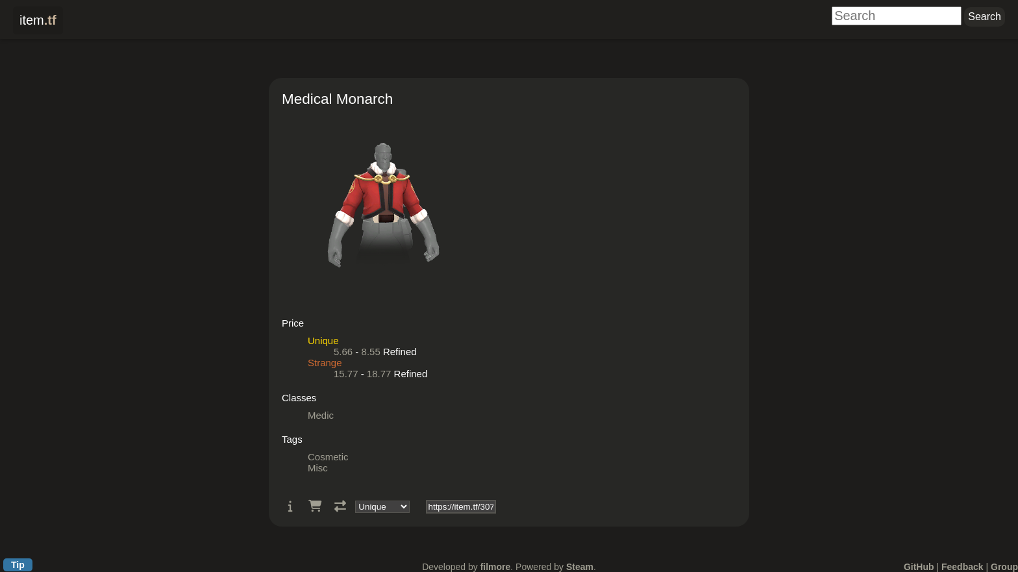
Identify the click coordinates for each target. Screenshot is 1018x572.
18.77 (379, 373)
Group (1004, 567)
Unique (323, 340)
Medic (321, 415)
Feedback (962, 567)
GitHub (919, 567)
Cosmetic (328, 456)
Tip (18, 565)
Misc (318, 467)
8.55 (371, 351)
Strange (325, 362)
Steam (579, 567)
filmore (495, 567)
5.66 (343, 351)
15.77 (346, 373)
